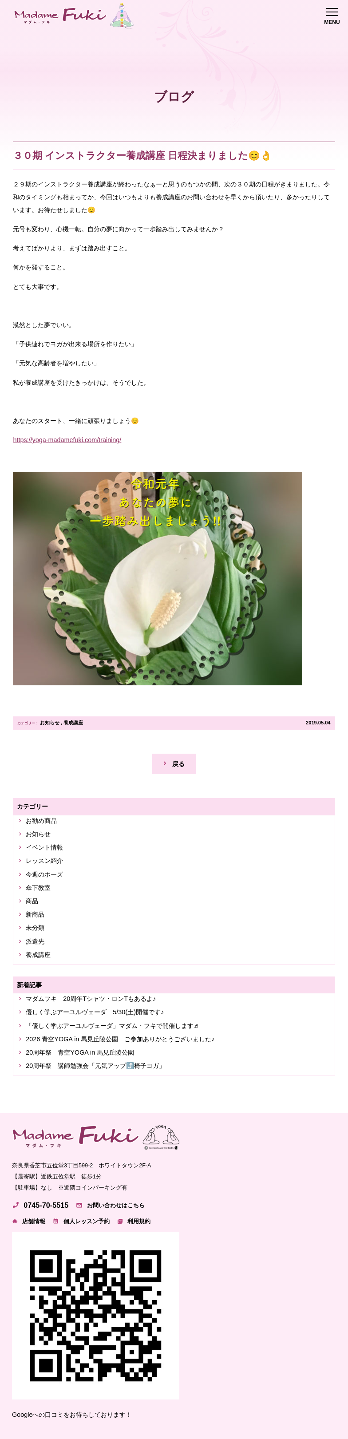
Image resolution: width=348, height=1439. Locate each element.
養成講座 (73, 722)
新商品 (35, 914)
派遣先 (35, 941)
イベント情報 (44, 847)
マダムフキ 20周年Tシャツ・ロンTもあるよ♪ (91, 998)
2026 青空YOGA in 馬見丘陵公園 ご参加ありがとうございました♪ (120, 1039)
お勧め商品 (41, 820)
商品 (32, 901)
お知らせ (49, 722)
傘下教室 (38, 887)
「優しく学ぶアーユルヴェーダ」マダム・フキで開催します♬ (112, 1025)
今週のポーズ (44, 874)
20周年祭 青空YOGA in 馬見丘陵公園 (80, 1052)
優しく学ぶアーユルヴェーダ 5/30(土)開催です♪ (95, 1012)
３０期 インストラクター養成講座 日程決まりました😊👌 (142, 155)
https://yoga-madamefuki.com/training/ (67, 439)
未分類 (35, 927)
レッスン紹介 (44, 860)
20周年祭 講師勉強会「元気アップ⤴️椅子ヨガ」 (95, 1065)
